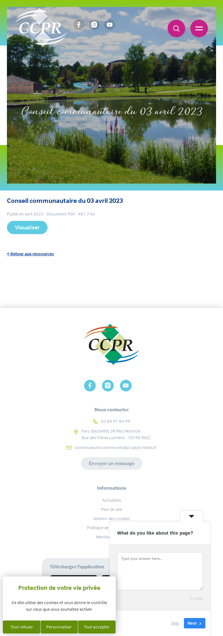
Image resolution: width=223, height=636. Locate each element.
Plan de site (111, 509)
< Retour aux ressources (30, 254)
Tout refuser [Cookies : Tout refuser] (21, 627)
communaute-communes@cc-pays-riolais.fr (116, 447)
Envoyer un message (111, 463)
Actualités (111, 500)
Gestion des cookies (111, 518)
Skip (175, 623)
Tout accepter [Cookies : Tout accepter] (97, 627)
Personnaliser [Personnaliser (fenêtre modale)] (59, 627)
